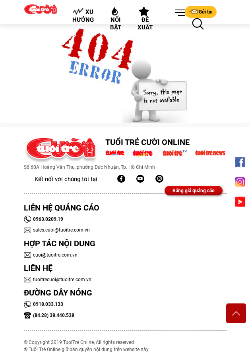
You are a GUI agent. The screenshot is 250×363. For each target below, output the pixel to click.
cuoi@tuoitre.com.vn (51, 255)
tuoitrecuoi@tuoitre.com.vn (57, 279)
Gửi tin (201, 11)
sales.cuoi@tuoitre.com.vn (57, 230)
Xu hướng (83, 15)
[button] (178, 13)
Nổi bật (115, 19)
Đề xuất (145, 19)
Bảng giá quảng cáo (193, 190)
